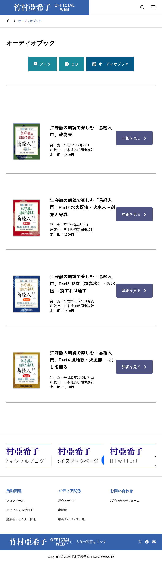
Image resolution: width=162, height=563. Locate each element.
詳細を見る (134, 138)
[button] (42, 64)
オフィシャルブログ (19, 510)
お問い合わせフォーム (125, 500)
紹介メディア (67, 500)
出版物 (62, 510)
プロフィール (15, 500)
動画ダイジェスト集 (71, 519)
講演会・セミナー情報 (21, 519)
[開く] (153, 7)
